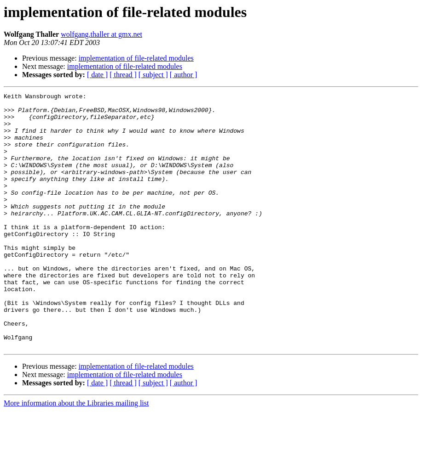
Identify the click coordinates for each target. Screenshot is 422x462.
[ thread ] (123, 75)
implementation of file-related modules (136, 58)
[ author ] (183, 75)
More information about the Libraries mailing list (76, 454)
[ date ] (97, 75)
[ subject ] (153, 75)
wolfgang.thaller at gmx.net (101, 34)
